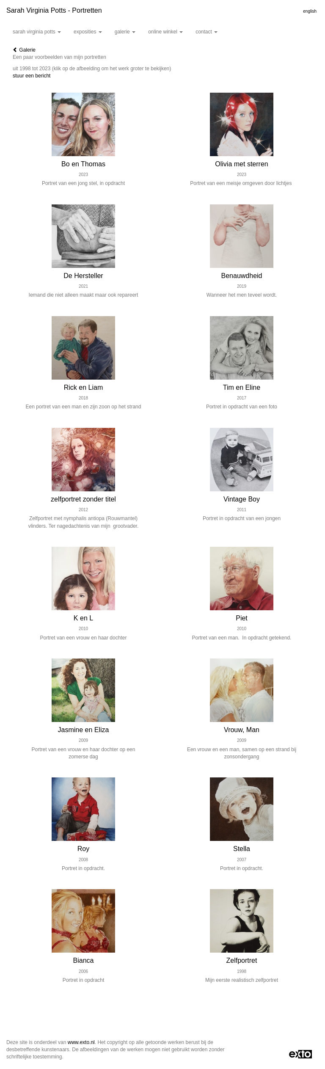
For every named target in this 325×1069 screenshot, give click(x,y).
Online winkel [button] (165, 32)
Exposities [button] (88, 32)
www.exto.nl (81, 1042)
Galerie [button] (125, 32)
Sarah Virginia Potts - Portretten (54, 10)
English (310, 11)
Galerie (24, 50)
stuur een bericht (31, 76)
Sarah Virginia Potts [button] (37, 32)
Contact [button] (207, 32)
